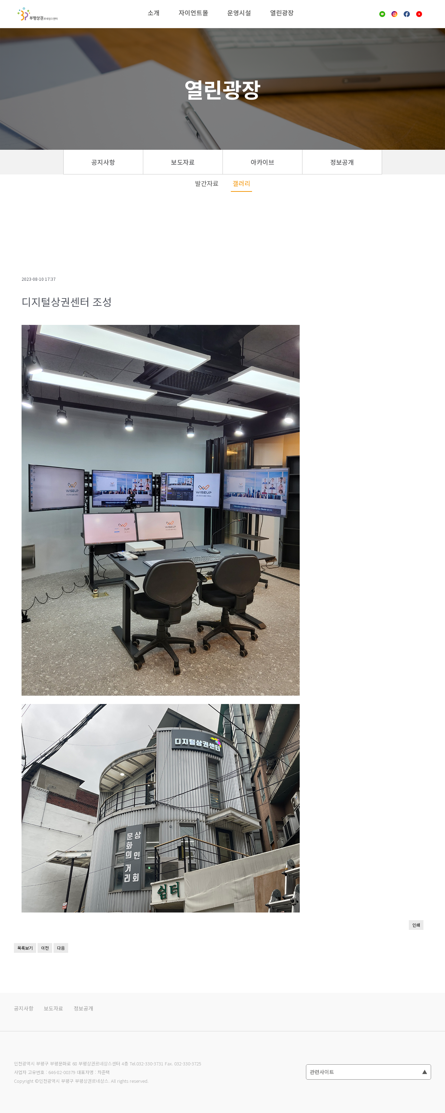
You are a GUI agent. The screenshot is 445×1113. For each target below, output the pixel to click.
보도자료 (183, 161)
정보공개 (342, 161)
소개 (154, 12)
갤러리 (241, 183)
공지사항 (103, 161)
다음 (61, 948)
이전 (45, 948)
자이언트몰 (193, 12)
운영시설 (239, 12)
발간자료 (207, 183)
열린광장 (282, 12)
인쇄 (416, 925)
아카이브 (262, 161)
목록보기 (25, 948)
